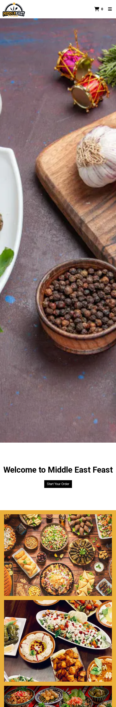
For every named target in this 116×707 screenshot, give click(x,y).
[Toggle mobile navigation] (110, 9)
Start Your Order (58, 484)
